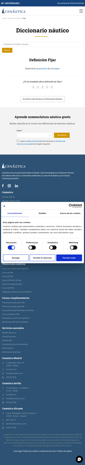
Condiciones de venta (47, 451)
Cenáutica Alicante (12, 408)
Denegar (16, 258)
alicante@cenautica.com (16, 424)
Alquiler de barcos (9, 333)
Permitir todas (69, 258)
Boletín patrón (7, 348)
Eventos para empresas (11, 352)
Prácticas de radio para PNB (13, 303)
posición (43, 68)
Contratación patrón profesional (15, 344)
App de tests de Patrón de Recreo (15, 322)
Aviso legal (18, 451)
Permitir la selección (42, 258)
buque (56, 68)
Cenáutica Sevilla (11, 383)
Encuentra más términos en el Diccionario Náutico (42, 99)
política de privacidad (34, 141)
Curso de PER (7, 276)
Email (20, 131)
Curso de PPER (8, 288)
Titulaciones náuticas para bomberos (17, 292)
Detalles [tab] (42, 213)
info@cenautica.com (14, 373)
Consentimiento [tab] (14, 213)
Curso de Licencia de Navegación (15, 269)
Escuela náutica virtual (11, 201)
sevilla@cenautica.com (15, 399)
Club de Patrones (9, 337)
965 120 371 (11, 420)
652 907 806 (11, 377)
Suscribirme (62, 135)
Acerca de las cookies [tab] (70, 213)
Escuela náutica (8, 197)
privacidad (28, 144)
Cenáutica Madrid (12, 358)
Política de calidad (64, 451)
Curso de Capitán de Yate (12, 284)
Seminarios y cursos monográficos (16, 318)
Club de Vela (7, 340)
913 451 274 (11, 369)
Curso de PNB (7, 273)
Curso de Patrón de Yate (11, 280)
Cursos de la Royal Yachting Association (18, 310)
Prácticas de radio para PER (13, 306)
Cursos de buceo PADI (11, 314)
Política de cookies (30, 451)
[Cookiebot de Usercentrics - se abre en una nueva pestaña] (71, 206)
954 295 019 (11, 395)
